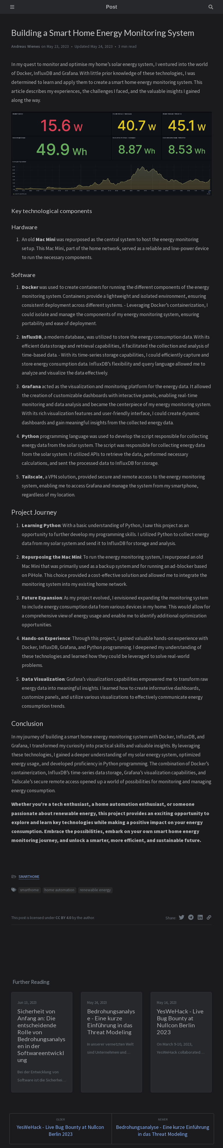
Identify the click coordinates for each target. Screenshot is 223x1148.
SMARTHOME (29, 876)
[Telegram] (192, 917)
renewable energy (95, 889)
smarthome (29, 889)
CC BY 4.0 (63, 917)
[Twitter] (182, 917)
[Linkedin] (201, 917)
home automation (59, 889)
